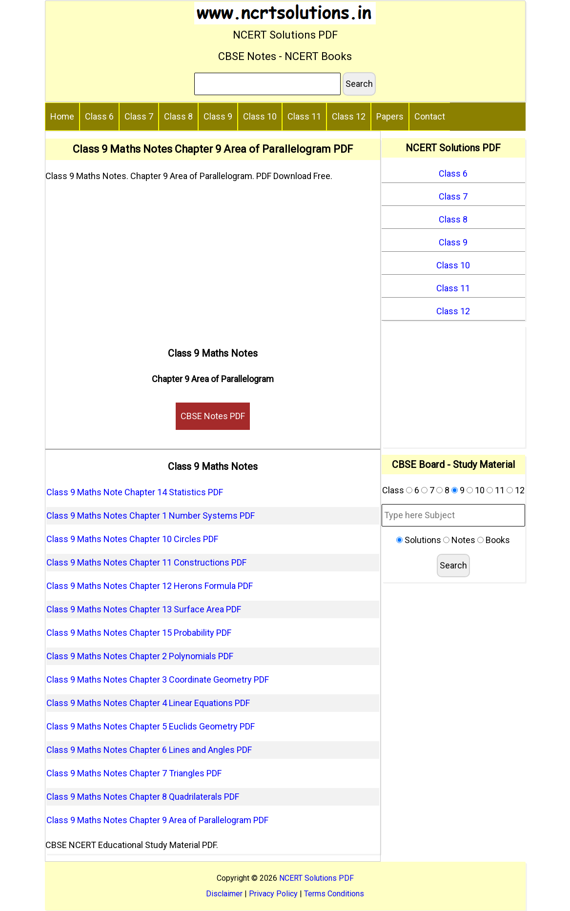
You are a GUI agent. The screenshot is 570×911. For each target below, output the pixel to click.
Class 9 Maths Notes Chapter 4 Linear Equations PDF (148, 703)
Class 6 (99, 116)
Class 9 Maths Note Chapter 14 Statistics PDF (134, 492)
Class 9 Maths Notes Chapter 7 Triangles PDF (134, 773)
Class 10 (260, 116)
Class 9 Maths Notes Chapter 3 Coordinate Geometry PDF (157, 679)
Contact (429, 116)
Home (62, 116)
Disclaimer (224, 893)
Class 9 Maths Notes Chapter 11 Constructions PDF (146, 562)
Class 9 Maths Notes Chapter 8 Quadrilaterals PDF (142, 796)
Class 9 (218, 116)
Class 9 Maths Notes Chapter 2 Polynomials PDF (139, 656)
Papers (390, 116)
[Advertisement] (213, 260)
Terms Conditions (334, 893)
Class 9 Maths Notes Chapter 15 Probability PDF (138, 633)
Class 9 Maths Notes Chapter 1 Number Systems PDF (150, 515)
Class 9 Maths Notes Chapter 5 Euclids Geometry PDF (150, 726)
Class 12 (349, 116)
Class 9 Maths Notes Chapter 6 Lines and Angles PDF (149, 750)
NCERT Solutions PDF (316, 878)
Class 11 (304, 116)
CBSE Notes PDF (213, 416)
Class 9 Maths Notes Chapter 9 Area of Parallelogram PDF (157, 820)
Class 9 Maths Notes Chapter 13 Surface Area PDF (143, 609)
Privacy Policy (273, 893)
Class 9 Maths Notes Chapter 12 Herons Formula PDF (149, 586)
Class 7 (138, 116)
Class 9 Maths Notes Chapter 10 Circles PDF (132, 539)
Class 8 (178, 116)
